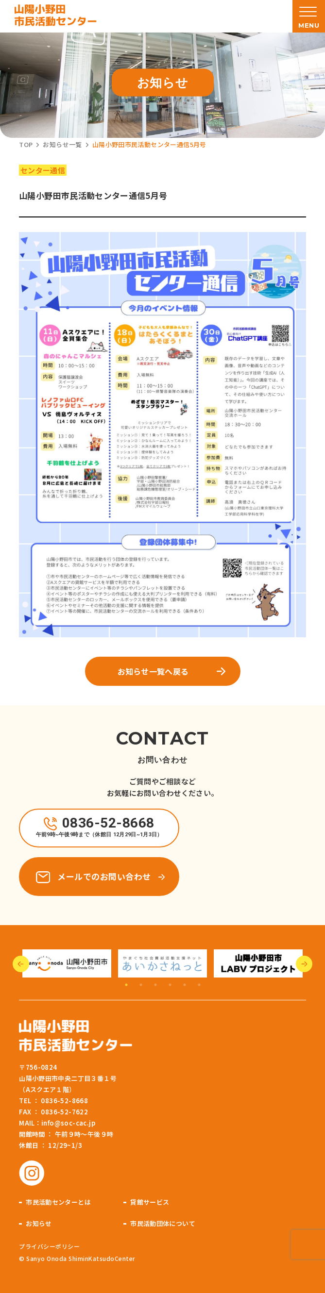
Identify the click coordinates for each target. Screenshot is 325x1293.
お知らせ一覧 (62, 144)
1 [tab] (126, 985)
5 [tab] (184, 985)
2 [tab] (141, 985)
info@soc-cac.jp (68, 1122)
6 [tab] (199, 985)
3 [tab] (155, 985)
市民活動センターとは (58, 1202)
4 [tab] (170, 985)
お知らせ (39, 1223)
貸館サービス (149, 1202)
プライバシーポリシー (49, 1246)
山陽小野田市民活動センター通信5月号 (149, 144)
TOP (26, 144)
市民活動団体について (162, 1223)
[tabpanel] (66, 963)
